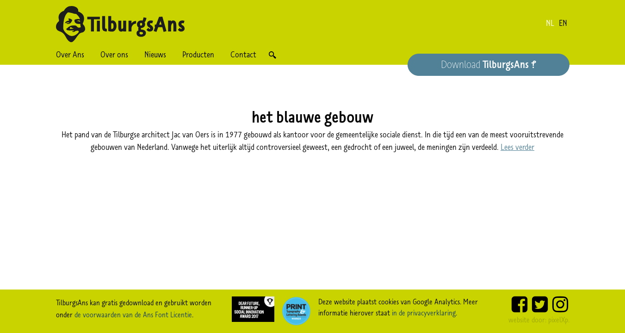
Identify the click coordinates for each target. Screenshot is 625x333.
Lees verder (517, 147)
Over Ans (70, 54)
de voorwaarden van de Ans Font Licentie (133, 314)
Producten (198, 54)
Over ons (114, 54)
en (563, 23)
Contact (243, 54)
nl (550, 23)
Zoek (273, 54)
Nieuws (155, 54)
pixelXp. (558, 319)
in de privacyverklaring (424, 312)
